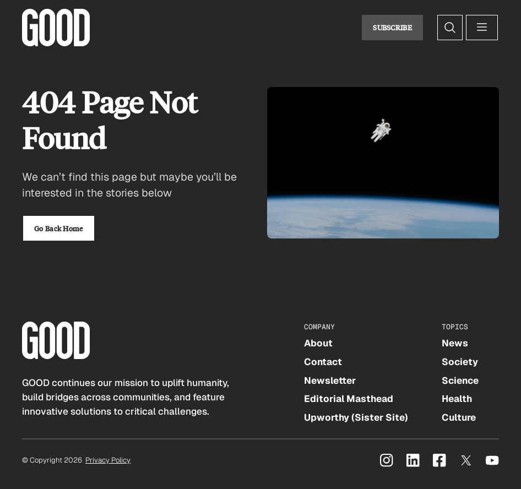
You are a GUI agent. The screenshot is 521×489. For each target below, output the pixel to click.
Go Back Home (58, 228)
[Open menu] (482, 27)
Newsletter (330, 380)
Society (460, 362)
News (455, 343)
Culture (459, 417)
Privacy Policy (108, 460)
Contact (323, 362)
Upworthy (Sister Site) (356, 417)
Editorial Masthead (348, 399)
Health (457, 399)
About (318, 343)
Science (460, 380)
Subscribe (392, 27)
